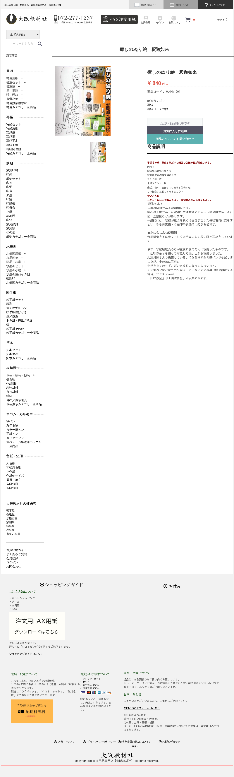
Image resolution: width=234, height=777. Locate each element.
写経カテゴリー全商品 (21, 153)
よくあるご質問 (214, 5)
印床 (9, 191)
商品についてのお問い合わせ (175, 139)
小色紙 (10, 471)
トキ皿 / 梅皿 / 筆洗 (19, 320)
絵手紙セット (15, 299)
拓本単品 (12, 354)
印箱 (9, 174)
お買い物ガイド (145, 5)
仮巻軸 (10, 379)
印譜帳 (10, 203)
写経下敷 (12, 145)
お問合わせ (13, 566)
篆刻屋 (10, 522)
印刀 (9, 183)
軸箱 (9, 396)
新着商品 (11, 55)
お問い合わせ (179, 5)
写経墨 (10, 136)
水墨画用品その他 (18, 274)
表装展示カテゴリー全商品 (24, 404)
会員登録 (12, 558)
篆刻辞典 (12, 224)
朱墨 (9, 195)
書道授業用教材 (16, 103)
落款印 (10, 278)
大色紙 (10, 463)
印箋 (9, 199)
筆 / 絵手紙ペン (16, 308)
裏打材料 (12, 392)
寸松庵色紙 (13, 467)
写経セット (13, 124)
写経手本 (12, 141)
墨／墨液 (12, 316)
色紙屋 (10, 514)
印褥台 (10, 207)
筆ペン (10, 421)
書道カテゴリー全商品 (21, 107)
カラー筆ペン (15, 429)
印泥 (9, 187)
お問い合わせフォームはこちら (142, 708)
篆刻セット (13, 178)
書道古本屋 (13, 534)
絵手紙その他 (15, 328)
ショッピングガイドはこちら (26, 654)
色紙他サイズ (15, 475)
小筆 (9, 211)
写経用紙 (12, 128)
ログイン (12, 562)
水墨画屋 (11, 518)
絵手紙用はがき (16, 312)
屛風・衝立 (13, 480)
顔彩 (9, 304)
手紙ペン (12, 433)
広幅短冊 (12, 484)
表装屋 (10, 530)
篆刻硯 (10, 216)
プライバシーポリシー (99, 742)
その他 (163, 109)
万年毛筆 (12, 425)
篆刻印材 (12, 170)
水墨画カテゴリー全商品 (22, 282)
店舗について (64, 742)
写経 (150, 105)
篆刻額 (10, 228)
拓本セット (13, 350)
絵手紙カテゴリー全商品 (22, 333)
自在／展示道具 (16, 400)
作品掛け (12, 383)
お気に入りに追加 (175, 131)
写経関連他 (13, 149)
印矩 (9, 220)
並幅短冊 (12, 488)
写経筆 (10, 132)
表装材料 (12, 388)
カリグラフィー (16, 438)
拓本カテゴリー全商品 (21, 358)
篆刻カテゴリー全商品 (21, 236)
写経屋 (10, 526)
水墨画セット (15, 266)
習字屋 (10, 510)
